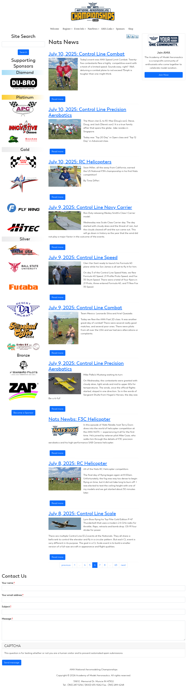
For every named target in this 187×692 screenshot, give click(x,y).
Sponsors (120, 29)
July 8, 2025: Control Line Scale (82, 513)
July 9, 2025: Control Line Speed (83, 257)
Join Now (164, 74)
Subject (6, 606)
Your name (8, 582)
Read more (58, 99)
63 (116, 565)
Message (7, 618)
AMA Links (107, 29)
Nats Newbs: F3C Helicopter (79, 419)
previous (66, 565)
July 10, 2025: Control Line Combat (86, 54)
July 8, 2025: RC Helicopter (77, 463)
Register (67, 29)
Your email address (12, 595)
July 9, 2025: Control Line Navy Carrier (90, 207)
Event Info (80, 29)
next (123, 565)
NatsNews (93, 29)
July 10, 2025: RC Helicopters (79, 161)
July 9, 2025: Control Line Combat (85, 307)
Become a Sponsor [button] (23, 412)
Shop (130, 29)
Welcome (54, 29)
